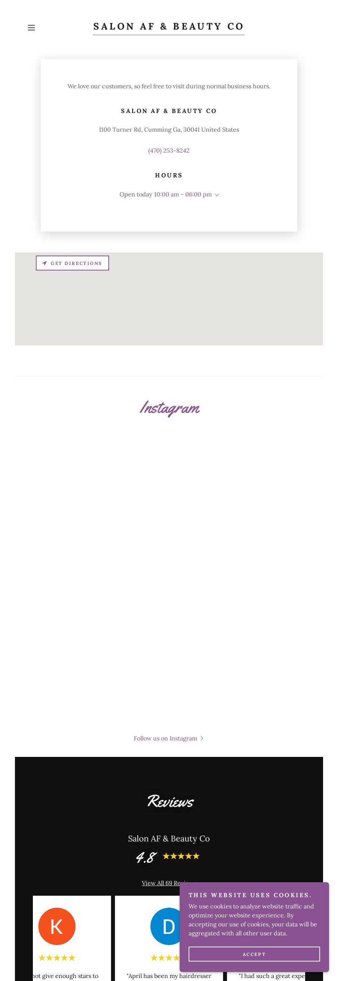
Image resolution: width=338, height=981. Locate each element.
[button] (46, 27)
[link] (169, 27)
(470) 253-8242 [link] (169, 150)
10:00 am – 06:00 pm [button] (183, 194)
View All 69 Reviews (169, 883)
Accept (254, 954)
